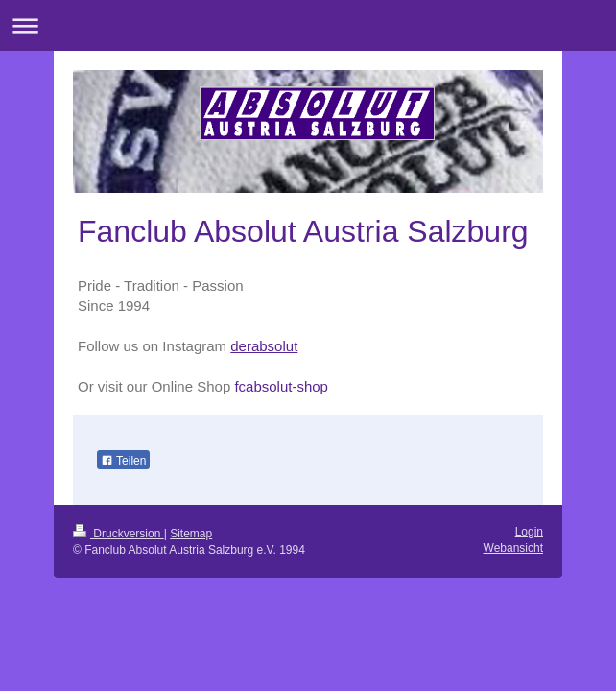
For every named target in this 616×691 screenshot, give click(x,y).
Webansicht (513, 548)
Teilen (123, 460)
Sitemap (191, 533)
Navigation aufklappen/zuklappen (308, 25)
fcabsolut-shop (281, 386)
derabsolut (263, 346)
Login (529, 531)
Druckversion (118, 533)
